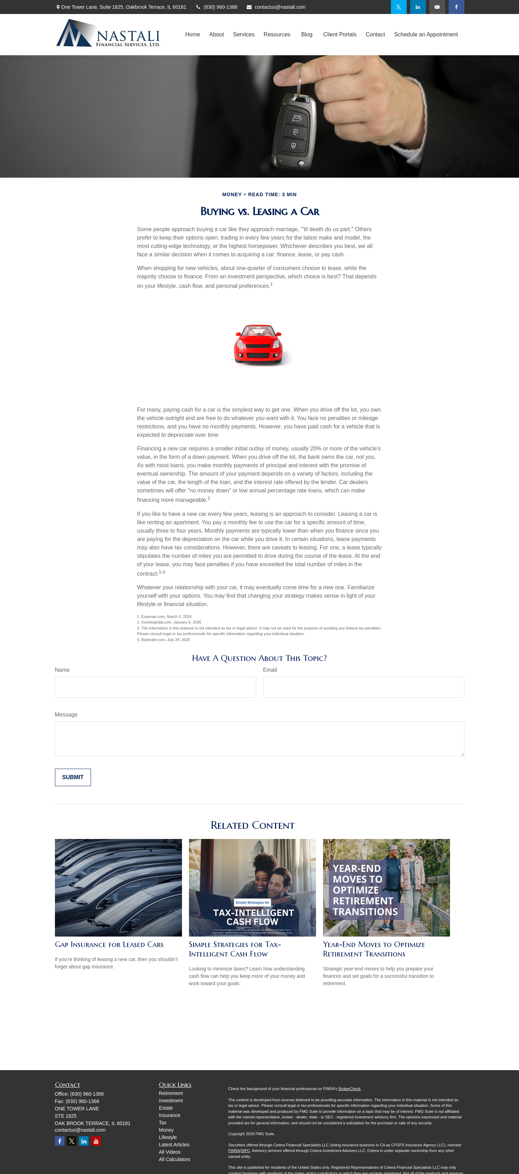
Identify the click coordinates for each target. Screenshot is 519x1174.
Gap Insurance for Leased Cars (109, 944)
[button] (192, 35)
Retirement (171, 1093)
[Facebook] (456, 7)
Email (270, 670)
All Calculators (174, 1159)
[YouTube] (437, 7)
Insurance (169, 1115)
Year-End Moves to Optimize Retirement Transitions (374, 949)
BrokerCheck (349, 1089)
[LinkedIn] (418, 7)
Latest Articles (174, 1144)
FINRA (234, 1150)
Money (166, 1130)
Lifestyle (168, 1137)
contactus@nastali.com (276, 7)
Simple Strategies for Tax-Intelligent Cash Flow (235, 949)
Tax (163, 1122)
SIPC (245, 1150)
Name (62, 670)
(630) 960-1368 (216, 7)
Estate (166, 1108)
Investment (171, 1100)
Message (66, 715)
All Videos (170, 1152)
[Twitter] (399, 7)
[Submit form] (73, 777)
